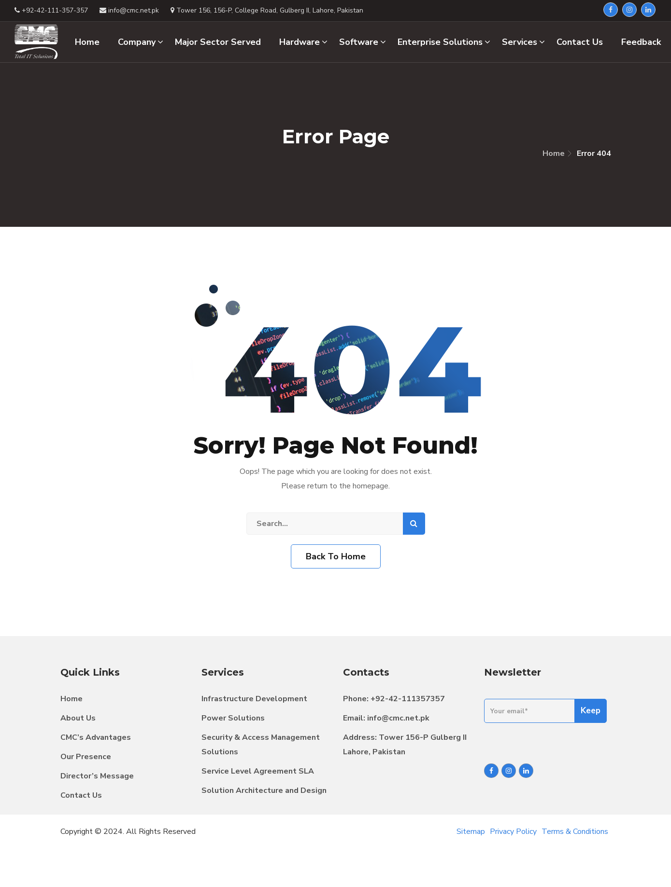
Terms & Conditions (575, 831)
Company (140, 42)
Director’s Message (97, 776)
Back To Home (336, 556)
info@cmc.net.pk (398, 718)
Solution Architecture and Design (264, 790)
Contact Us (81, 795)
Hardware (303, 42)
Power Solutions (233, 718)
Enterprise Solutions (444, 42)
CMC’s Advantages (95, 737)
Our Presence (85, 756)
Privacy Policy (513, 831)
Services (523, 42)
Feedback (641, 42)
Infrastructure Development (254, 698)
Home (554, 153)
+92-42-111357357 (408, 698)
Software (362, 42)
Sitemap (471, 831)
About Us (78, 718)
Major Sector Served (218, 42)
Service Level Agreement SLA (257, 771)
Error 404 (594, 153)
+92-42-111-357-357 (51, 10)
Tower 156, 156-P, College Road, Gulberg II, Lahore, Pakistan (267, 10)
